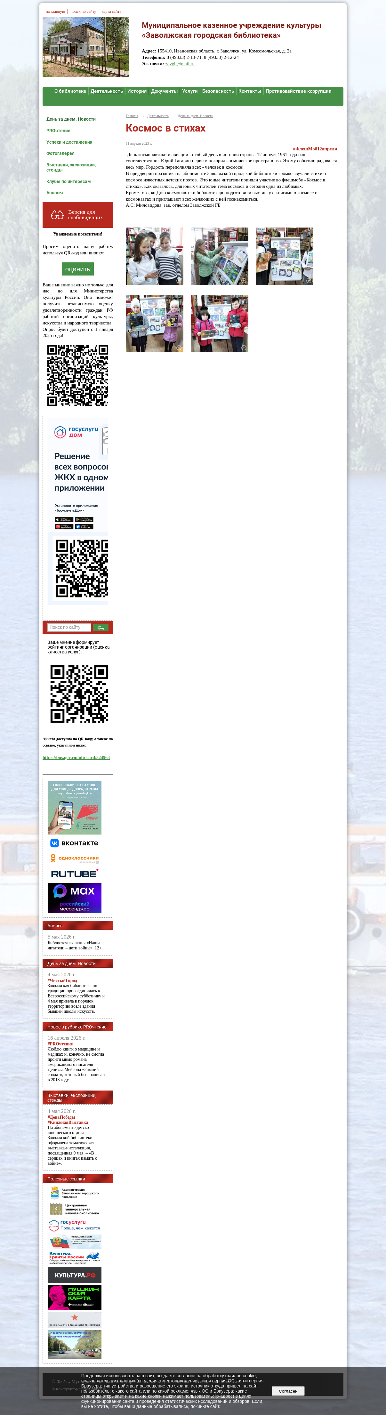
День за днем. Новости (71, 119)
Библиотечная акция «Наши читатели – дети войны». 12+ (74, 945)
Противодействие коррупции (299, 91)
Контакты (249, 91)
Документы (164, 91)
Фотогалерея (60, 153)
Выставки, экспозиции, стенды (71, 167)
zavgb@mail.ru (180, 63)
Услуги (190, 91)
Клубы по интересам (68, 181)
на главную (55, 11)
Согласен (288, 1391)
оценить (77, 269)
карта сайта (111, 11)
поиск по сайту (83, 11)
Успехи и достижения (69, 142)
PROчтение (58, 130)
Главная (132, 116)
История (137, 91)
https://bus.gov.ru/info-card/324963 (76, 757)
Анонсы (54, 192)
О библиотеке (70, 91)
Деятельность (107, 91)
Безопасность (218, 91)
